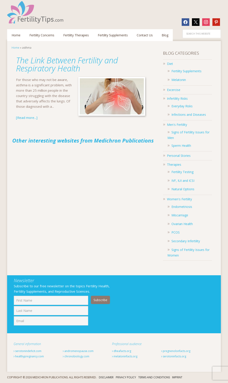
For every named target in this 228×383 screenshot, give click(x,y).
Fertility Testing (182, 172)
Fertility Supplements (186, 71)
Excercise (173, 90)
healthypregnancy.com (29, 356)
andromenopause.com (78, 351)
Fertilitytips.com (36, 12)
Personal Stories (179, 155)
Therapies (174, 164)
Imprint (177, 377)
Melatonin (178, 80)
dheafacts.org (121, 351)
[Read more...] (26, 117)
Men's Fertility (177, 124)
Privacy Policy (126, 377)
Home (15, 48)
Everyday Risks (182, 106)
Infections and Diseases (188, 114)
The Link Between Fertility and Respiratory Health (67, 64)
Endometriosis (181, 207)
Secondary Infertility (185, 241)
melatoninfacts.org (124, 356)
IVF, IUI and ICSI (182, 180)
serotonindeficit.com (27, 351)
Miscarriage (179, 215)
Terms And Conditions (154, 377)
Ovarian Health (182, 224)
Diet (170, 64)
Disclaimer (106, 377)
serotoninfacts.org (173, 356)
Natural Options (182, 189)
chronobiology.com (76, 356)
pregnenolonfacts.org (175, 351)
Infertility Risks (177, 98)
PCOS (175, 232)
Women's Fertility (179, 199)
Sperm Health (181, 145)
